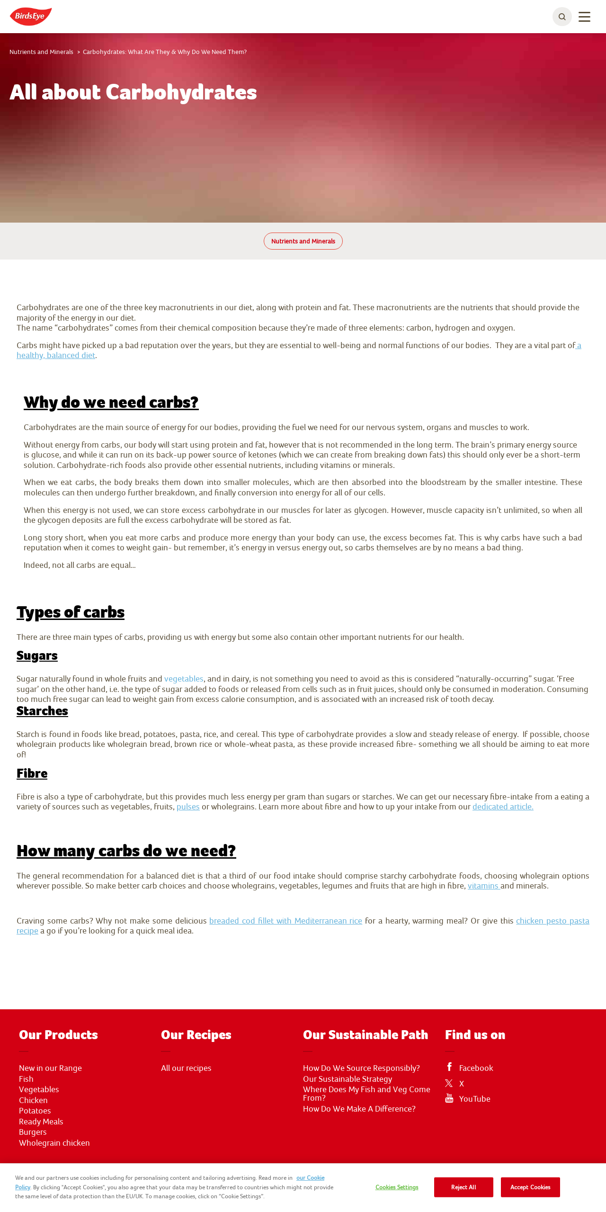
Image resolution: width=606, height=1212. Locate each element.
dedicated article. (503, 806)
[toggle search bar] (562, 16)
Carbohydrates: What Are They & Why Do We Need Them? (165, 51)
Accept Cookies (530, 1187)
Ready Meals (41, 1121)
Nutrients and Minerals (303, 241)
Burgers (33, 1132)
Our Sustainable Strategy (347, 1079)
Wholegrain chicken (54, 1143)
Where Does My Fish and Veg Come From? (366, 1093)
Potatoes (35, 1110)
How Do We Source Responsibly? (361, 1068)
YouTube (474, 1099)
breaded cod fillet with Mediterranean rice (285, 920)
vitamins (484, 885)
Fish (26, 1079)
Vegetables (39, 1089)
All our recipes (186, 1068)
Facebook (476, 1068)
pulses (188, 806)
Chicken (33, 1100)
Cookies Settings (397, 1187)
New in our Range (50, 1068)
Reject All (463, 1187)
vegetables (184, 678)
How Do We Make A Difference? (359, 1108)
